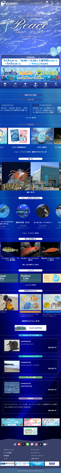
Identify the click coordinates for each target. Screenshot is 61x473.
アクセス (56, 85)
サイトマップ (35, 450)
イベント (30, 124)
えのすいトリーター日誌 (30, 335)
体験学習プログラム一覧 (29, 321)
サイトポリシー (35, 453)
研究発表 (30, 398)
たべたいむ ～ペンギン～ (43, 222)
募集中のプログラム (38, 152)
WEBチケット (47, 4)
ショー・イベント (15, 86)
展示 (5, 85)
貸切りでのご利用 (30, 95)
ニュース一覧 (29, 118)
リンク (6, 458)
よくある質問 (7, 453)
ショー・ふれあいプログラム (30, 198)
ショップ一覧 (29, 285)
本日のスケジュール (24, 228)
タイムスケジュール (25, 86)
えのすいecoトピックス (30, 356)
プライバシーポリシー (37, 455)
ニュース (30, 99)
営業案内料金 (35, 86)
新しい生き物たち (30, 239)
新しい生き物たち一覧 (30, 265)
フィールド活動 (31, 377)
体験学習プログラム (30, 291)
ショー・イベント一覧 (22, 152)
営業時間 (31, 57)
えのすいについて (9, 450)
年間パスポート (45, 86)
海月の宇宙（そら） (23, 222)
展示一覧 (29, 192)
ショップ (30, 270)
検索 (52, 3)
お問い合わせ (35, 458)
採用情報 (6, 455)
